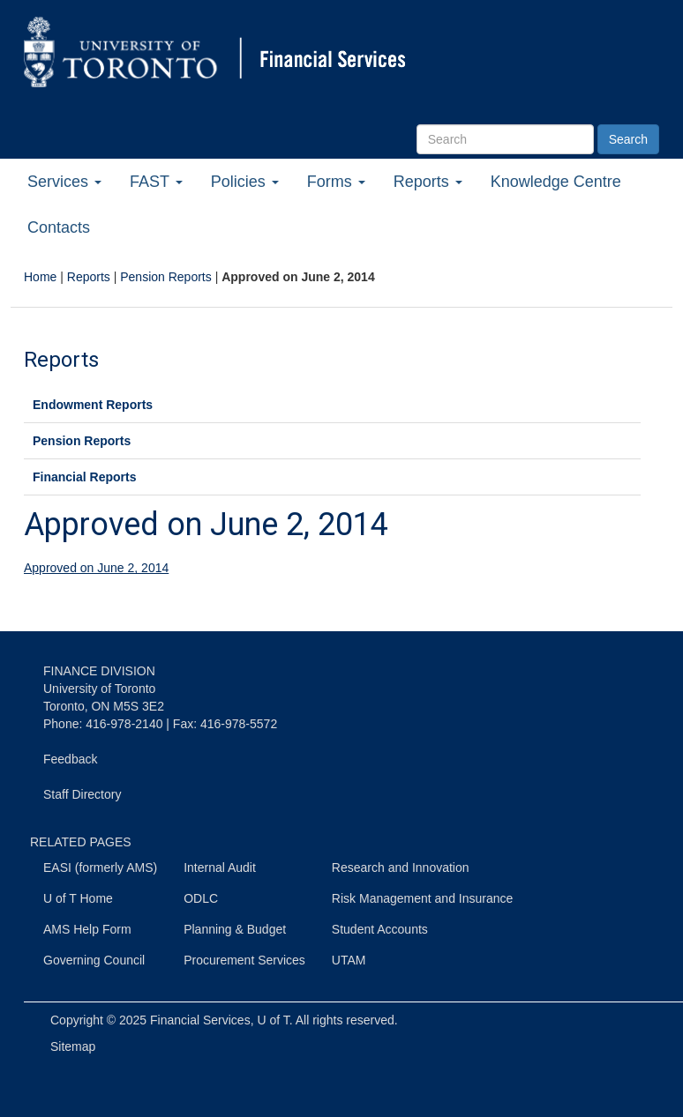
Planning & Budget (235, 929)
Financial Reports (84, 477)
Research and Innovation (400, 867)
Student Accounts (380, 929)
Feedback (70, 759)
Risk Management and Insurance (422, 898)
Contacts (58, 227)
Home (40, 277)
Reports (428, 181)
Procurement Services (244, 960)
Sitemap (72, 1046)
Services (64, 181)
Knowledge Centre (556, 181)
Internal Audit (220, 867)
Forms (336, 181)
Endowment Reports (93, 405)
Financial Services (200, 1020)
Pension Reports (166, 277)
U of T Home (78, 898)
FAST (156, 181)
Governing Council (94, 960)
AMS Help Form (87, 929)
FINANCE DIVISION (99, 671)
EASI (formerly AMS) (100, 867)
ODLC (201, 898)
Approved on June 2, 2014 (96, 568)
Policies (245, 181)
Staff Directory (82, 794)
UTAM (349, 960)
